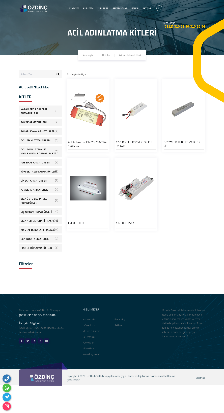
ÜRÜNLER (103, 8)
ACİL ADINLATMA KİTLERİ (39, 140)
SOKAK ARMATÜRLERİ (39, 122)
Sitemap (200, 379)
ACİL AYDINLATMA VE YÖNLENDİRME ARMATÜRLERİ (39, 151)
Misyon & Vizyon (91, 333)
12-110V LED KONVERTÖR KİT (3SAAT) (134, 144)
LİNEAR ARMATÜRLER (39, 181)
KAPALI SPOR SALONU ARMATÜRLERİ (39, 111)
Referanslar (89, 338)
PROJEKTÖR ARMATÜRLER (39, 248)
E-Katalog (120, 321)
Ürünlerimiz (89, 327)
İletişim (119, 327)
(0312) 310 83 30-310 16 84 (184, 26)
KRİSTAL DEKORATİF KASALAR (39, 230)
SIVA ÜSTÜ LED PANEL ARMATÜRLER (39, 201)
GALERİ (134, 8)
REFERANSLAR (120, 8)
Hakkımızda (89, 321)
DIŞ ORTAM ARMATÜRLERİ (39, 212)
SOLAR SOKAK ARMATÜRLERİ (39, 131)
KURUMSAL (89, 8)
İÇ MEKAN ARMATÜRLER (39, 190)
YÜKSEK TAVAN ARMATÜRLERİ (39, 171)
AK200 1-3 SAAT (126, 223)
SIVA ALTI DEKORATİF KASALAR (39, 221)
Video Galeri (89, 350)
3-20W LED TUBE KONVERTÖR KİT (182, 144)
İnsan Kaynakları (91, 356)
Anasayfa (88, 55)
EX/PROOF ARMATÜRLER (39, 239)
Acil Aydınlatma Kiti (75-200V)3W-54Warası (87, 144)
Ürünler (106, 55)
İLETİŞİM (147, 8)
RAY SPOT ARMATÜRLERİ (39, 162)
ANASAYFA (74, 8)
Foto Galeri (88, 344)
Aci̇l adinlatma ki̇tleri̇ (130, 55)
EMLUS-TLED (76, 223)
